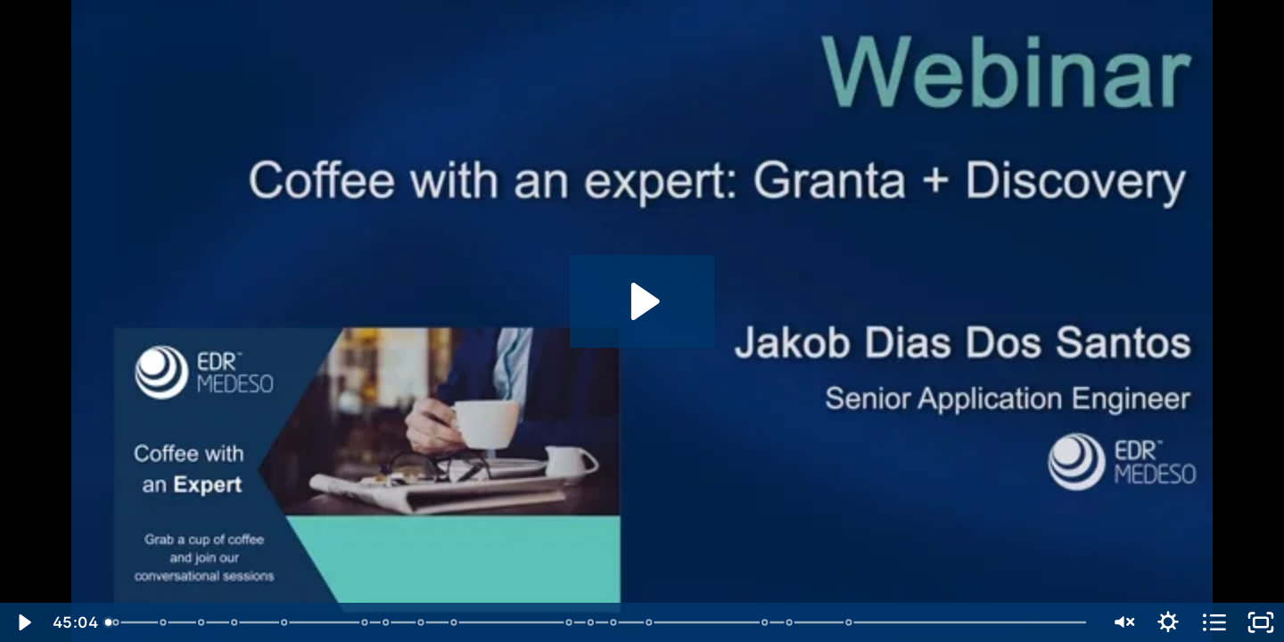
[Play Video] (23, 622)
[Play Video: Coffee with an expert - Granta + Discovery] (642, 301)
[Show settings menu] (1168, 622)
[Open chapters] (1214, 622)
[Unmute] (1122, 622)
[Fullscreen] (1261, 622)
